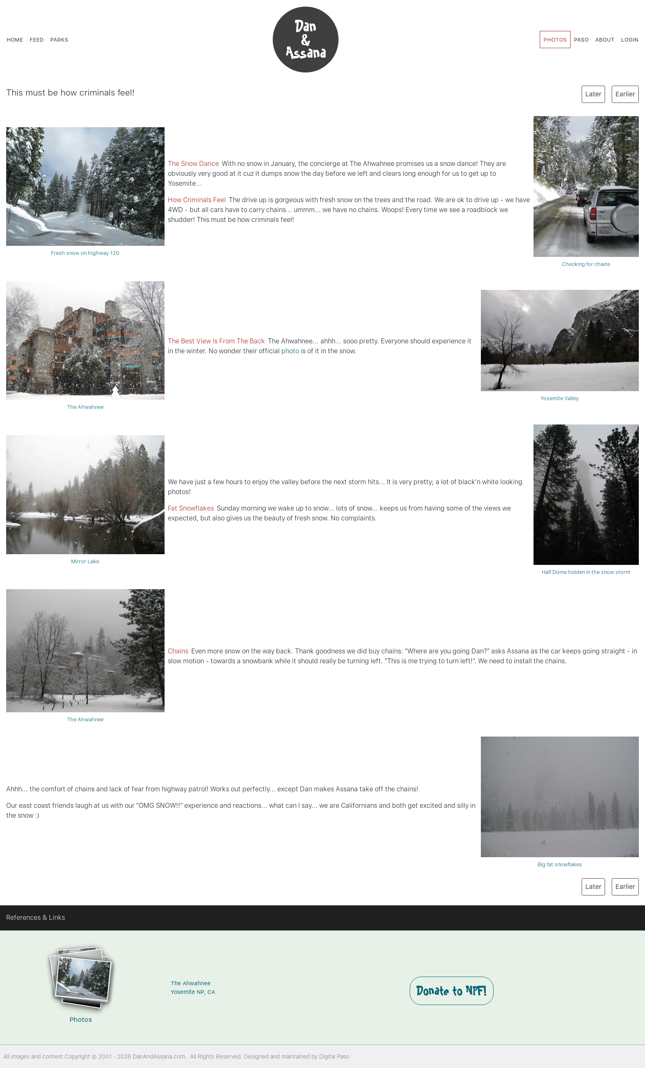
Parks (59, 39)
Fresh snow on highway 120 (85, 191)
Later (593, 94)
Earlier (625, 94)
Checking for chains (586, 191)
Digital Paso (334, 1056)
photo (290, 351)
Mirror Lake (85, 499)
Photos (555, 39)
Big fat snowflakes (560, 802)
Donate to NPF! (452, 990)
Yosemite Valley (560, 345)
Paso (581, 39)
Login (629, 39)
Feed (37, 39)
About (605, 39)
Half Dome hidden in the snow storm (586, 500)
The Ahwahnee (85, 345)
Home (15, 39)
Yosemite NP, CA (193, 992)
